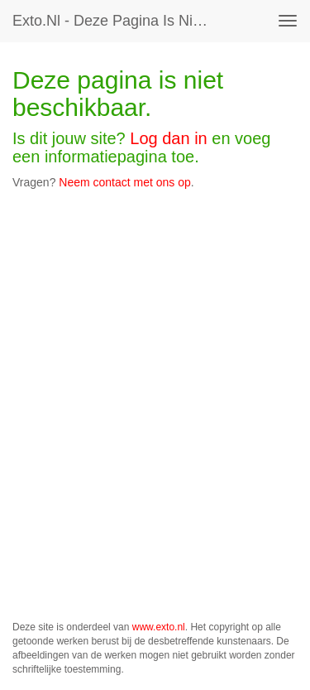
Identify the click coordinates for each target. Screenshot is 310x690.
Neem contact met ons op (125, 182)
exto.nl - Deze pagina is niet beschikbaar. (118, 20)
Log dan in (168, 138)
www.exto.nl (158, 627)
